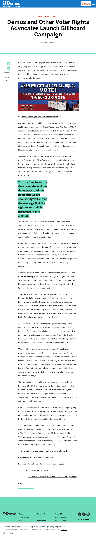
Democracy (6, 72)
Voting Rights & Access (7, 77)
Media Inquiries (60, 520)
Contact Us (59, 514)
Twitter (84, 514)
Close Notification (86, 530)
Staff (20, 520)
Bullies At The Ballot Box (38, 470)
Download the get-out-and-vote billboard (39, 116)
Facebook (79, 514)
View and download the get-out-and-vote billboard (44, 450)
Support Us (41, 514)
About (21, 514)
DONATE (86, 3)
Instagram (88, 514)
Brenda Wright (28, 276)
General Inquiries (61, 517)
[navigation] (93, 4)
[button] (8, 63)
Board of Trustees (25, 517)
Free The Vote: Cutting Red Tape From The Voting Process (52, 476)
